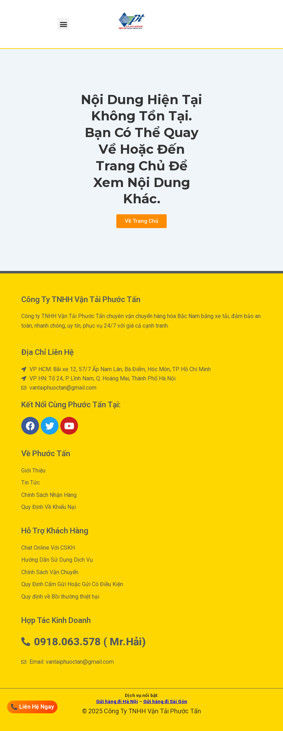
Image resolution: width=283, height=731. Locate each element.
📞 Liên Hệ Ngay (33, 706)
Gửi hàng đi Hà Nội (117, 701)
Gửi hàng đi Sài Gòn (165, 701)
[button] (63, 24)
